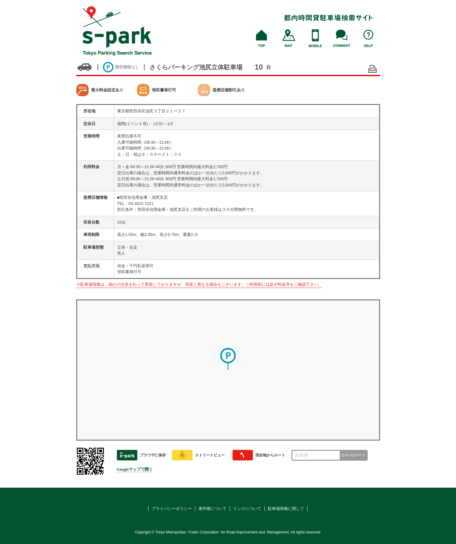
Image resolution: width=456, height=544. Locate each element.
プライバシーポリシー (172, 508)
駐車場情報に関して (286, 508)
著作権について (212, 508)
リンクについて (247, 508)
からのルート (354, 455)
